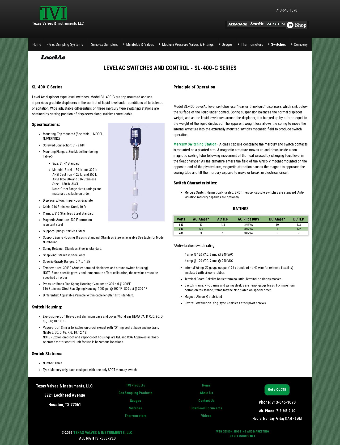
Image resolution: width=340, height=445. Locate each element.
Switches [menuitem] (278, 44)
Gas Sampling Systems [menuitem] (66, 44)
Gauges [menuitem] (227, 44)
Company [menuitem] (301, 44)
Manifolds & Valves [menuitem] (140, 44)
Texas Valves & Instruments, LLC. (103, 432)
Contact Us (206, 401)
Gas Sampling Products (135, 393)
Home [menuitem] (36, 44)
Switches (135, 408)
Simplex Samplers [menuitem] (104, 44)
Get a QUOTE (277, 390)
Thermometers (135, 416)
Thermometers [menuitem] (252, 44)
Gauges (135, 401)
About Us (206, 393)
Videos (206, 416)
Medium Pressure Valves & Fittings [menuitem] (188, 44)
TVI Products (135, 385)
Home (206, 385)
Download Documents (206, 408)
